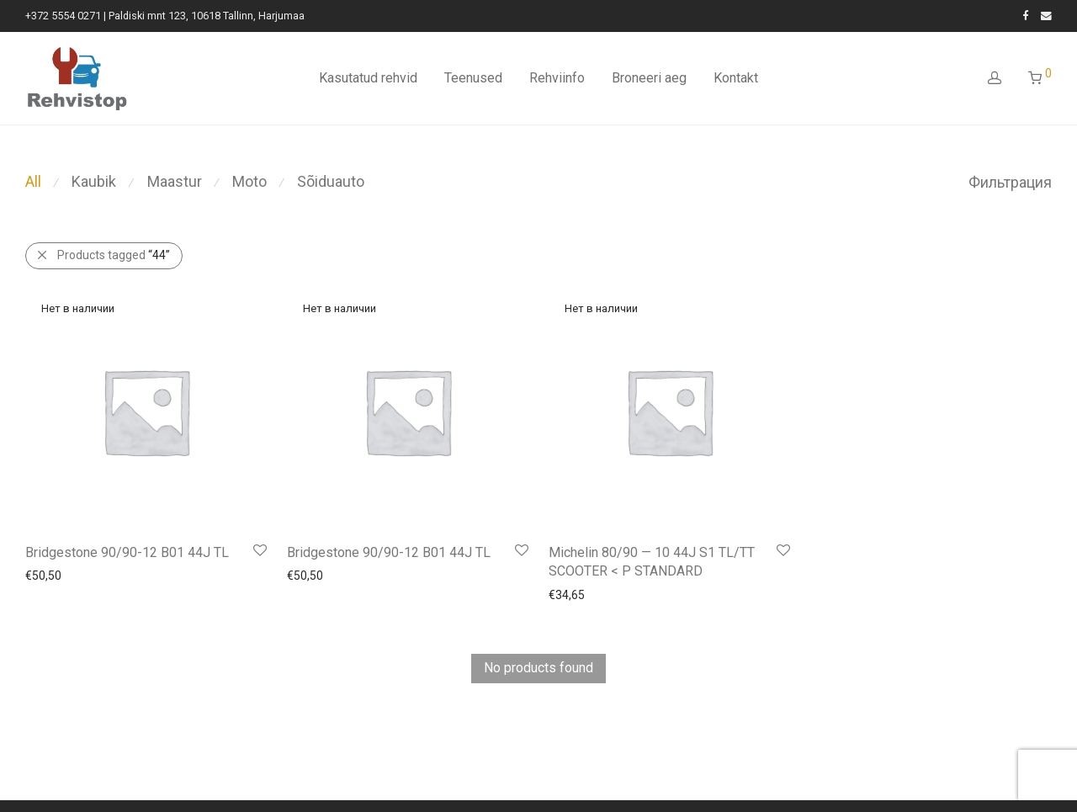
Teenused (473, 78)
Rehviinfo (557, 78)
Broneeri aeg (649, 78)
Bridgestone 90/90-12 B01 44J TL (127, 552)
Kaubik (94, 181)
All (33, 181)
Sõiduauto (330, 181)
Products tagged (113, 255)
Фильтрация (1010, 182)
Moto (249, 181)
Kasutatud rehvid (368, 78)
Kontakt (736, 78)
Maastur (174, 181)
